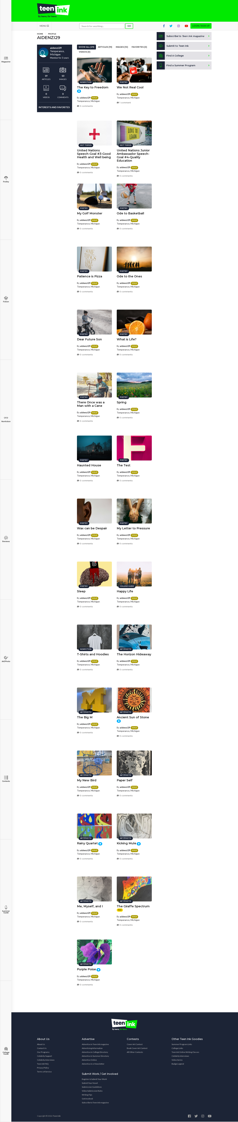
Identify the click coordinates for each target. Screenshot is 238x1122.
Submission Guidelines (92, 1087)
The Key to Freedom (92, 87)
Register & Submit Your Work (94, 1079)
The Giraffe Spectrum (133, 906)
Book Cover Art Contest (137, 1048)
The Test (123, 465)
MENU (44, 26)
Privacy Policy (43, 1068)
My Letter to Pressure (133, 528)
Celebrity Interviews (46, 1060)
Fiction (6, 299)
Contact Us (42, 1048)
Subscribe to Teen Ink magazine (95, 1103)
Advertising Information (92, 1048)
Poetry (6, 179)
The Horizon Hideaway (134, 654)
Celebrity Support (44, 1056)
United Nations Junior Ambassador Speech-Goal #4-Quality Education (133, 155)
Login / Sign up (201, 26)
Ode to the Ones (129, 276)
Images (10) (122, 47)
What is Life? (126, 339)
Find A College (170, 56)
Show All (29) (86, 47)
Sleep (81, 591)
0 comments (85, 106)
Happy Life (125, 591)
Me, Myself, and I (90, 906)
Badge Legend (178, 1064)
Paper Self (124, 780)
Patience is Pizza (89, 276)
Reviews (6, 539)
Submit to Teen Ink (173, 46)
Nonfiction (6, 419)
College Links (177, 1048)
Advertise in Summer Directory (95, 1056)
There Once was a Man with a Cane (91, 403)
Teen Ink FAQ (43, 1064)
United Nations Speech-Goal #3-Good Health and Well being (94, 153)
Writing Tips (87, 1095)
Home (40, 34)
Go (129, 26)
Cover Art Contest (135, 1044)
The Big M (85, 717)
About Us (41, 1044)
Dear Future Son (89, 339)
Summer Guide (6, 910)
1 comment (124, 102)
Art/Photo (6, 659)
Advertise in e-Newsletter (93, 1064)
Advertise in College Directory (95, 1052)
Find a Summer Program (176, 66)
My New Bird (86, 780)
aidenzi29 (85, 97)
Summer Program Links (182, 1044)
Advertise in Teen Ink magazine (95, 1044)
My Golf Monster (89, 213)
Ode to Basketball (130, 213)
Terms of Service (44, 1072)
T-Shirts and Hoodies (93, 654)
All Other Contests (135, 1052)
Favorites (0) (139, 47)
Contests (6, 779)
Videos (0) (84, 52)
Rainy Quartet (87, 843)
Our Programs (43, 1052)
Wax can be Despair (92, 528)
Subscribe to (181, 36)
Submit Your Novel (90, 1083)
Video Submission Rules (92, 1091)
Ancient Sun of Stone (133, 717)
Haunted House (89, 465)
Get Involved (87, 1099)
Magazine (6, 59)
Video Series (177, 1060)
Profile (52, 34)
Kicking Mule (126, 843)
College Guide (6, 1051)
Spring (121, 402)
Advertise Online (89, 1060)
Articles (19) (105, 47)
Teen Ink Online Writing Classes (185, 1052)
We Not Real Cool (130, 87)
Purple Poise (86, 969)
